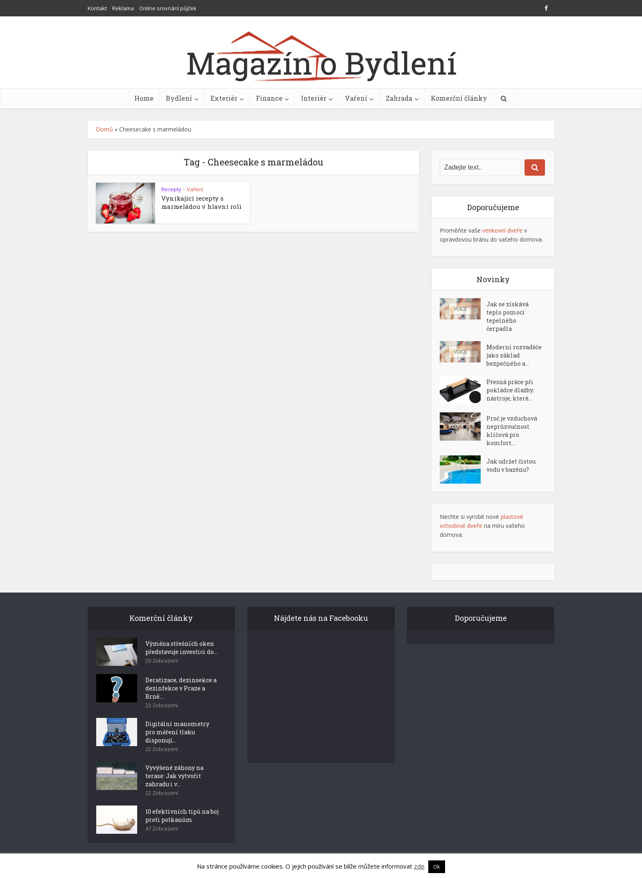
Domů (104, 129)
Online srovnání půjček (168, 8)
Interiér (313, 98)
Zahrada (399, 98)
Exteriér (223, 98)
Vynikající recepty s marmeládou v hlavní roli (201, 202)
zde (419, 866)
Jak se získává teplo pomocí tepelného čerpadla (507, 316)
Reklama (123, 8)
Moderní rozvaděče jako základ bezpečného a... (514, 355)
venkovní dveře (502, 230)
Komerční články (459, 98)
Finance (269, 98)
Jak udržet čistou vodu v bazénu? (511, 465)
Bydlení (179, 98)
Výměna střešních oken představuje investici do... (181, 648)
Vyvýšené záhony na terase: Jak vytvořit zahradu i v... (174, 776)
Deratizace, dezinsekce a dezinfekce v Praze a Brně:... (181, 688)
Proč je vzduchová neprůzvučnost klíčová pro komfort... (511, 430)
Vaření (356, 98)
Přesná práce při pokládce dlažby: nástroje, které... (510, 390)
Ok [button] (436, 866)
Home (144, 98)
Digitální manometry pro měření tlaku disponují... (177, 732)
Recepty (171, 189)
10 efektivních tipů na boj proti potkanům (182, 816)
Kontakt (97, 8)
